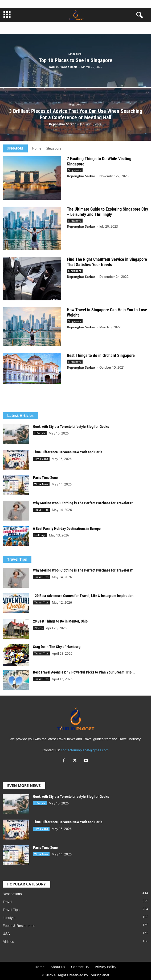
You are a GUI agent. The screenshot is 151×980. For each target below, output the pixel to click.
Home (36, 148)
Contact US (80, 966)
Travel (7, 902)
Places (38, 628)
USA (6, 934)
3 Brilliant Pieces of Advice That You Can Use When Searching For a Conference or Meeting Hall (75, 114)
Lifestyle (39, 433)
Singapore (74, 54)
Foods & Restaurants (19, 926)
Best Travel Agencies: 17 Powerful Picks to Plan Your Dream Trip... (84, 672)
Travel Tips (41, 510)
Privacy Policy (105, 966)
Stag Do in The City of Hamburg (56, 647)
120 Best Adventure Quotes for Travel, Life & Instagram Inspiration (83, 596)
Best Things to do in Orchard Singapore (101, 355)
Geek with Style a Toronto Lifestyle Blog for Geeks (71, 426)
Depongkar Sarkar (62, 124)
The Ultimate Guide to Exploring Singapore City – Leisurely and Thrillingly (107, 212)
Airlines (8, 942)
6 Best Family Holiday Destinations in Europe (67, 528)
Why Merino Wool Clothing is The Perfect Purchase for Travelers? (83, 503)
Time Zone (41, 459)
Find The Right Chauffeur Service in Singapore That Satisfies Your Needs (107, 262)
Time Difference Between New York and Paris (67, 452)
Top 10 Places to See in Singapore (75, 60)
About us (58, 966)
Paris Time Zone (45, 477)
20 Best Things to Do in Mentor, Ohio (60, 621)
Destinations (12, 894)
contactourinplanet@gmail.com (85, 750)
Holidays (40, 535)
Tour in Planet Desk (62, 67)
